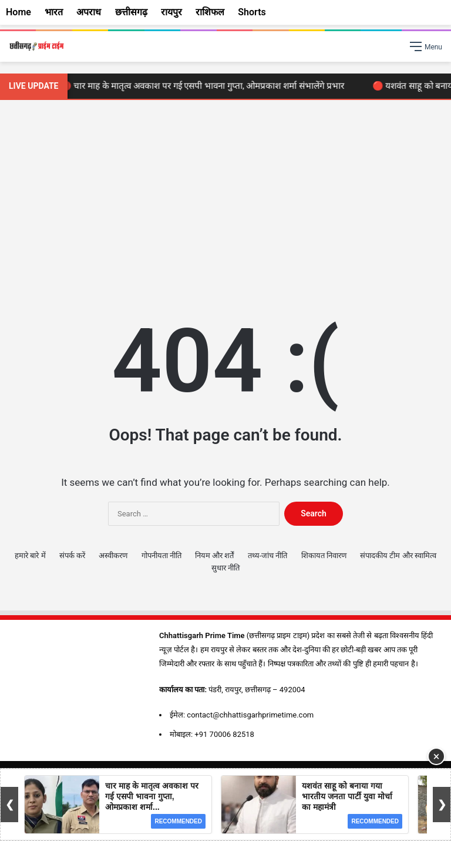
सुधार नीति (225, 567)
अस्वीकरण (113, 555)
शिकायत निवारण (323, 555)
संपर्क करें (72, 555)
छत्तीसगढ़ (131, 12)
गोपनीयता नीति (161, 555)
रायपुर (171, 12)
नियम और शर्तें (214, 555)
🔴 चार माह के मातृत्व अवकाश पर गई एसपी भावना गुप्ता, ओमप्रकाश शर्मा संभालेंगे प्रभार (205, 86)
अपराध (88, 12)
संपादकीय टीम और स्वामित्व (398, 555)
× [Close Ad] (436, 756)
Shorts (252, 12)
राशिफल (210, 12)
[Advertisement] (225, 200)
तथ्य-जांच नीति (268, 555)
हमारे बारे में (30, 555)
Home (18, 12)
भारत (54, 12)
